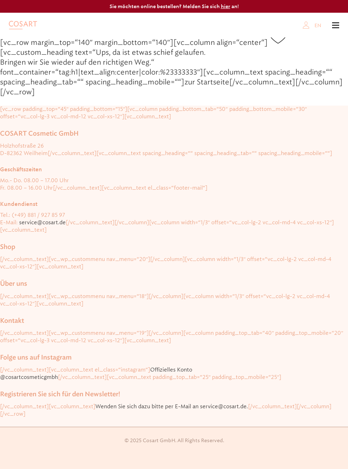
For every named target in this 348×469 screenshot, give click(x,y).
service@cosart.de (42, 222)
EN (318, 25)
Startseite (213, 82)
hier (225, 6)
